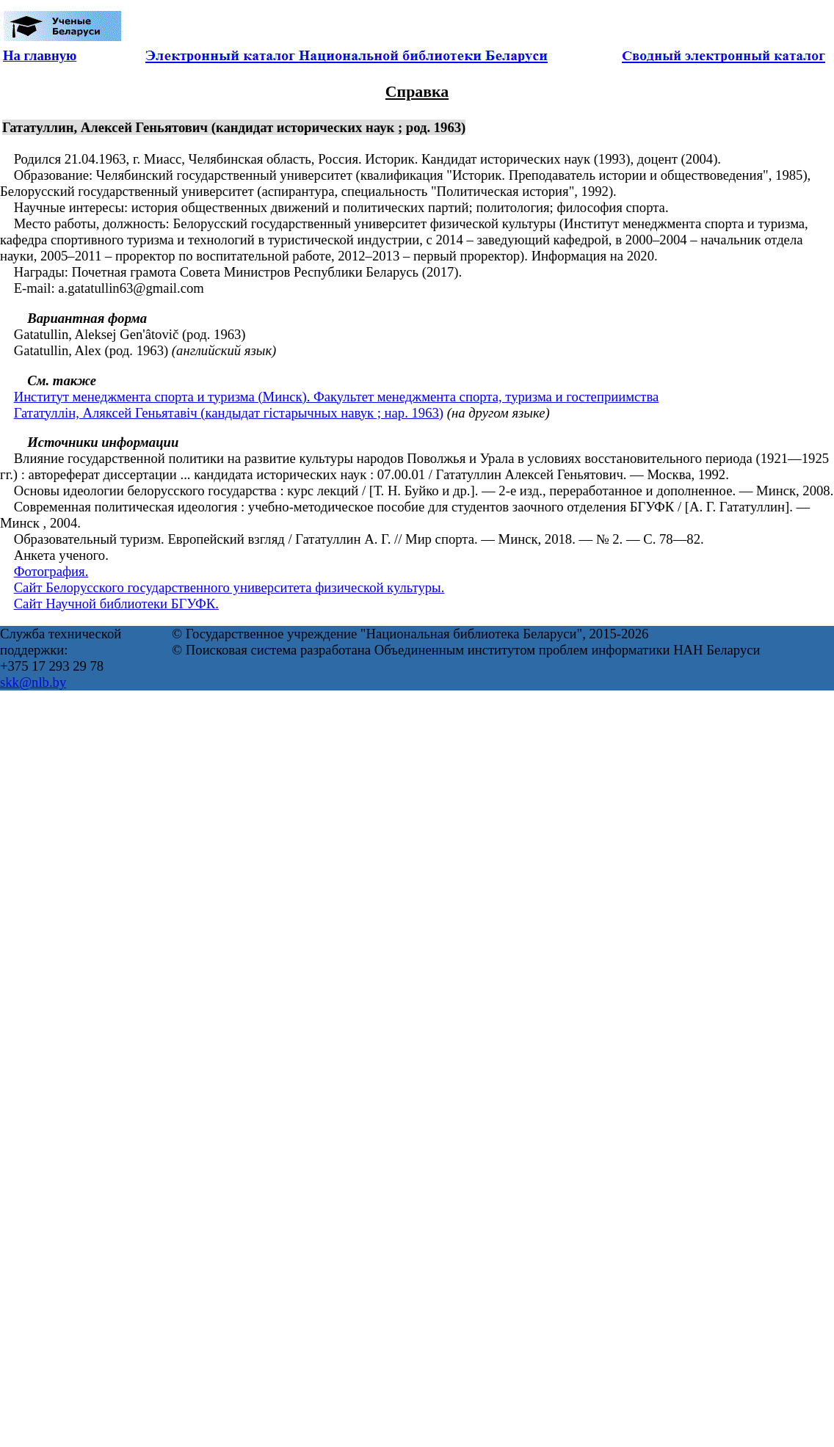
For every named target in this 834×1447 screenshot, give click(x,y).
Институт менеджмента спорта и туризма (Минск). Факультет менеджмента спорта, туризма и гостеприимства (336, 396)
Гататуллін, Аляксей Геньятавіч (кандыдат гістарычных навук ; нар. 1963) (228, 412)
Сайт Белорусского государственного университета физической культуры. (229, 587)
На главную (39, 55)
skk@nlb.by (33, 682)
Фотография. (51, 571)
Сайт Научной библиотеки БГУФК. (116, 603)
